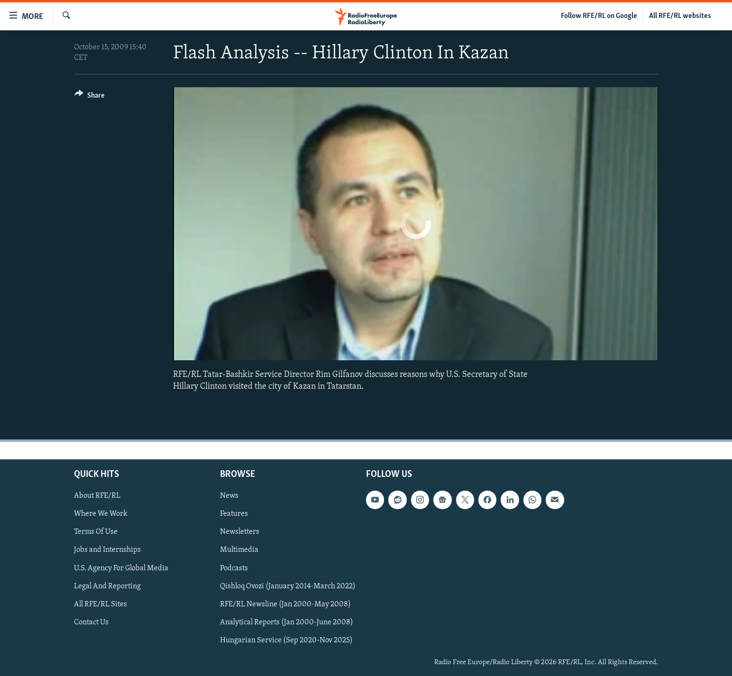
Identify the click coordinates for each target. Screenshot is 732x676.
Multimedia (239, 550)
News (229, 496)
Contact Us (91, 622)
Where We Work (101, 514)
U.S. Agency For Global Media (121, 568)
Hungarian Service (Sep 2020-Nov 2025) (286, 640)
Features (234, 514)
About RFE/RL (97, 496)
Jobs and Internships (107, 550)
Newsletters (239, 532)
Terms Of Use (96, 532)
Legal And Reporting (107, 586)
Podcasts (234, 568)
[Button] (89, 97)
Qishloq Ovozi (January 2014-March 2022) (288, 586)
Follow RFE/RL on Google (599, 16)
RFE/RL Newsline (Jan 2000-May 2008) (285, 604)
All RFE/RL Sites (100, 604)
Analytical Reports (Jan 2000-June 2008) (286, 622)
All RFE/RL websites (680, 16)
